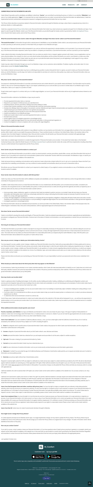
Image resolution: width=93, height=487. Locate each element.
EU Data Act (33, 483)
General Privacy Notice (19, 29)
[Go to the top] (90, 484)
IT (77, 1)
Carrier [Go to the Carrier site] (41, 474)
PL (81, 1)
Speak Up (27, 483)
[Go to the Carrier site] (46, 478)
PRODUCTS (71, 5)
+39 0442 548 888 (51, 451)
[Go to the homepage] (12, 4)
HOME (64, 5)
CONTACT (84, 5)
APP (78, 5)
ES (82, 1)
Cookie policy (49, 483)
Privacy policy (41, 483)
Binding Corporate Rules (38, 142)
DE (86, 1)
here (33, 157)
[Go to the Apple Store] (38, 456)
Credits (55, 483)
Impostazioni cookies (63, 483)
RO (84, 1)
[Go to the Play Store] (54, 456)
